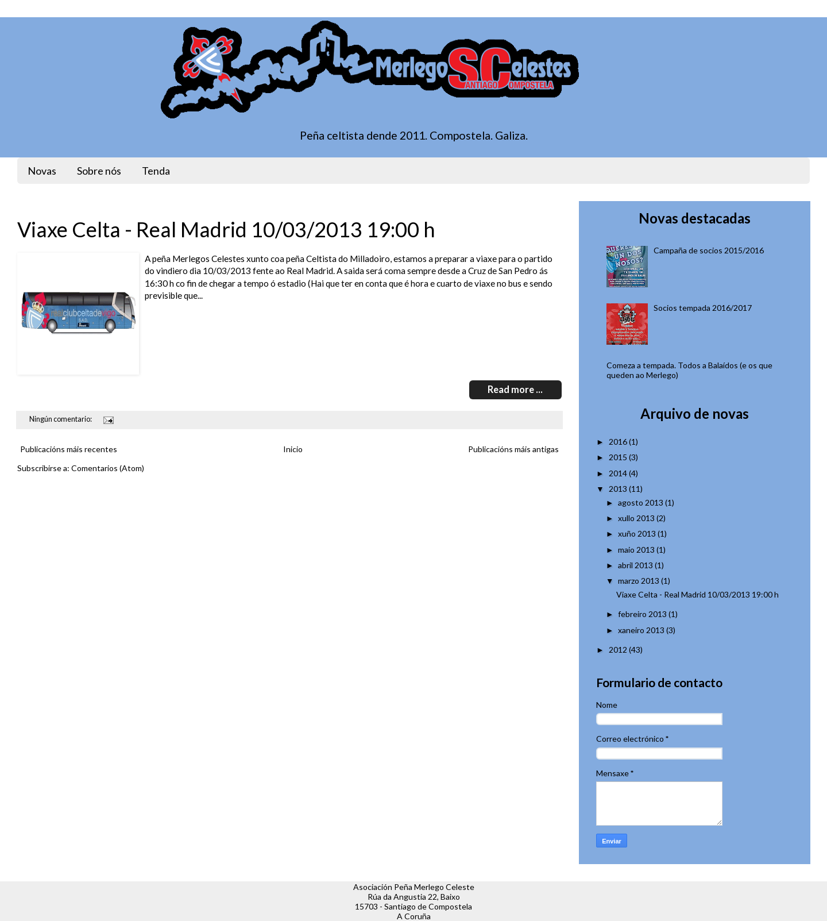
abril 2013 (635, 565)
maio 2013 (636, 549)
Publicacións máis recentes (68, 449)
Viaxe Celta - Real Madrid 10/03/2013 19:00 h (226, 229)
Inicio (293, 449)
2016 (618, 441)
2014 (618, 473)
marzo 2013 (638, 580)
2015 (618, 457)
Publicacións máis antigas (513, 449)
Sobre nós (99, 170)
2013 (618, 489)
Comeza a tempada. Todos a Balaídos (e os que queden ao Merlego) (689, 370)
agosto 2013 (640, 502)
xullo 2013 (636, 518)
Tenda (156, 170)
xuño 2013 (637, 533)
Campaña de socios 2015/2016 (709, 250)
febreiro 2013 (642, 614)
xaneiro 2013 (641, 630)
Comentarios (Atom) (107, 468)
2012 (618, 649)
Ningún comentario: (61, 419)
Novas (42, 170)
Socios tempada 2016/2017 (703, 308)
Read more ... (515, 389)
